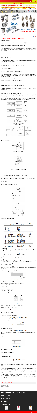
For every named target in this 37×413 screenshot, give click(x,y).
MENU (2, 1)
